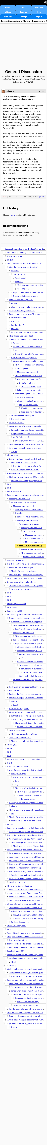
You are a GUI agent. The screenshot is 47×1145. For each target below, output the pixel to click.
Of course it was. (16, 423)
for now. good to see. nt (33, 557)
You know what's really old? (23, 415)
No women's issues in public (25, 296)
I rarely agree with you (16, 604)
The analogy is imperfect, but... (20, 886)
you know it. (16, 321)
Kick (9, 596)
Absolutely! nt (23, 289)
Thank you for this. (17, 882)
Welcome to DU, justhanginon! (22, 567)
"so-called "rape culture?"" (20, 737)
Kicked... (11, 748)
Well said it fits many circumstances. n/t (26, 889)
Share (35, 197)
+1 (16, 683)
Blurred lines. (13, 455)
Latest (23, 7)
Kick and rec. (12, 607)
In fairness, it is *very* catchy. (24, 462)
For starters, (14, 690)
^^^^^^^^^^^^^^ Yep (18, 318)
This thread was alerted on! (21, 336)
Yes (12, 813)
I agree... (19, 282)
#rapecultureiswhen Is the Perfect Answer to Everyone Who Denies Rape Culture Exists (23, 79)
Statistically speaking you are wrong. (25, 868)
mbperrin (10, 91)
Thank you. (12, 745)
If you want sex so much (17, 766)
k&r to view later (14, 491)
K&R (9, 484)
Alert (15, 197)
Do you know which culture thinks (22, 582)
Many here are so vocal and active (26, 821)
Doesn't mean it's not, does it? (24, 502)
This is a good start (17, 730)
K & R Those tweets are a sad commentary (25, 564)
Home (7, 7)
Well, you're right (18, 774)
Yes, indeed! (20, 278)
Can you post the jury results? (22, 310)
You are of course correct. (22, 589)
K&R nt (10, 260)
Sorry (17, 781)
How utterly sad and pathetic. (24, 358)
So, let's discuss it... (20, 922)
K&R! (9, 488)
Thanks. (14, 962)
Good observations (25, 397)
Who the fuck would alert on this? (23, 267)
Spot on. (14, 329)
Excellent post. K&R (15, 951)
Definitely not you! (27, 383)
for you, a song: (28, 799)
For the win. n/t (17, 325)
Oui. (17, 350)
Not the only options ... (19, 940)
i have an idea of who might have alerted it (27, 426)
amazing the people (15, 560)
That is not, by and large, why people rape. (27, 810)
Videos (8, 12)
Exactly (16, 705)
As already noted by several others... (25, 448)
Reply (42, 197)
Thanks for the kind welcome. (24, 571)
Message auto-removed (27, 372)
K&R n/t (10, 824)
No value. (19, 513)
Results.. (15, 271)
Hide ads (8, 17)
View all (29, 82)
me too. (14, 701)
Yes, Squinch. (23, 368)
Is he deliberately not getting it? (31, 390)
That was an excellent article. (24, 734)
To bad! (16, 343)
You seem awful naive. (29, 524)
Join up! (23, 17)
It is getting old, (18, 419)
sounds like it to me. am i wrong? (29, 918)
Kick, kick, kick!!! (14, 611)
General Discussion (33, 21)
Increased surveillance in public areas (29, 640)
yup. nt (14, 452)
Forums (23, 12)
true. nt (14, 1027)
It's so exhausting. (15, 256)
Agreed (14, 303)
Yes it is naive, (29, 531)
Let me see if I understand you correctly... (27, 864)
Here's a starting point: (19, 709)
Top (9, 197)
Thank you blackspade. (31, 386)
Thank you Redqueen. (16, 926)
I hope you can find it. (28, 405)
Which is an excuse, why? (28, 1002)
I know (14, 806)
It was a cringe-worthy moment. (25, 470)
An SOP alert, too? (21, 437)
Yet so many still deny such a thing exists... (26, 252)
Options (27, 197)
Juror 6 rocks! (19, 274)
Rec (4, 197)
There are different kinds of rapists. (28, 994)
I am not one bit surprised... (21, 300)
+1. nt (23, 658)
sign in (12, 215)
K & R (9, 763)
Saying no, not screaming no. (25, 1005)
